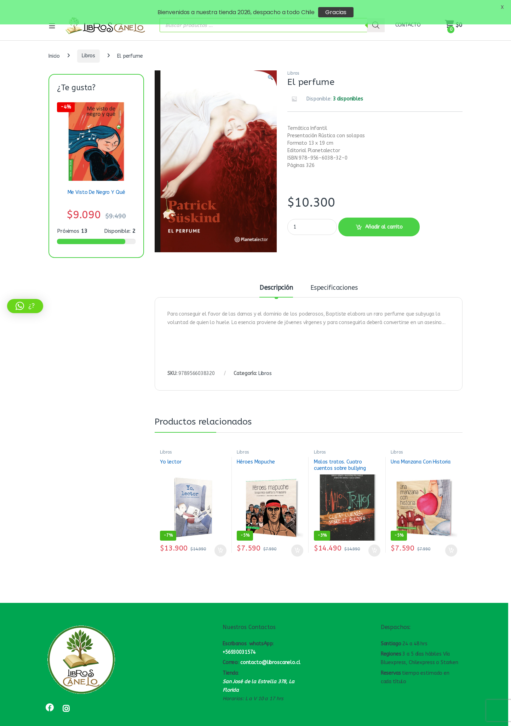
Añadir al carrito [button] (220, 543)
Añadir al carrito (384, 220)
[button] (270, 71)
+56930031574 (239, 645)
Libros (88, 49)
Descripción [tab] (276, 280)
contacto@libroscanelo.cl (270, 655)
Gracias (335, 12)
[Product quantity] (312, 220)
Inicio (54, 49)
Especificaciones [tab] (334, 280)
